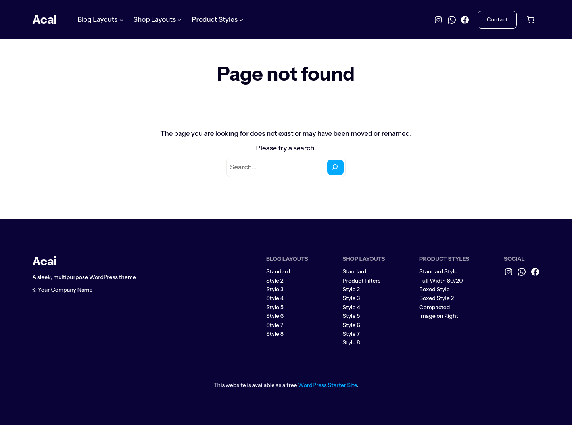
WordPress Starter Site (327, 384)
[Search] (335, 167)
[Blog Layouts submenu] (121, 19)
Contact (497, 19)
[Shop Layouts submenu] (179, 19)
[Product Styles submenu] (241, 19)
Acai (44, 19)
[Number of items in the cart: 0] (530, 19)
